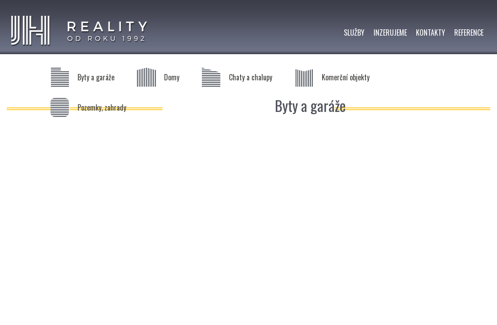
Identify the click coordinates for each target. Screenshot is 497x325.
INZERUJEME (390, 32)
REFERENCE (468, 32)
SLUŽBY (354, 32)
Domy (171, 77)
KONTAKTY (430, 32)
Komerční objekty (345, 77)
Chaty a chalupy (250, 77)
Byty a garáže (96, 77)
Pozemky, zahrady (102, 107)
